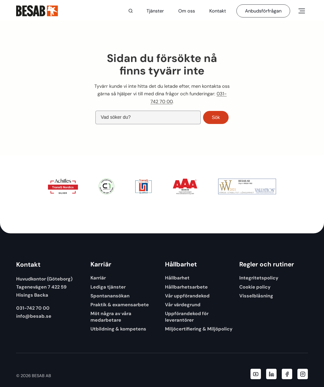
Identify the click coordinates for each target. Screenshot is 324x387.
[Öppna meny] (301, 11)
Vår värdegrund (182, 305)
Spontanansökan (110, 296)
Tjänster (155, 11)
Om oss (186, 11)
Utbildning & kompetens (118, 329)
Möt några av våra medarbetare (110, 316)
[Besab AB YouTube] (255, 374)
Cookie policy (255, 287)
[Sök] (130, 10)
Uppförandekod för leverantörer (187, 316)
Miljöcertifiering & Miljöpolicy (199, 329)
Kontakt (217, 11)
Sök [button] (216, 117)
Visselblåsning (256, 296)
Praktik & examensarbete (119, 305)
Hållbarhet (177, 278)
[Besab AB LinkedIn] (271, 374)
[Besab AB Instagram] (302, 374)
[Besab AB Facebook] (287, 374)
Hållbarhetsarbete (186, 287)
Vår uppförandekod (187, 296)
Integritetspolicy (258, 278)
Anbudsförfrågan (263, 11)
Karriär (98, 278)
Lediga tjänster (108, 287)
